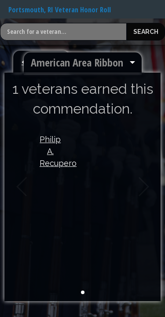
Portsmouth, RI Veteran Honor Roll (59, 10)
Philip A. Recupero (50, 151)
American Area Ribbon (77, 62)
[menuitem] (83, 62)
